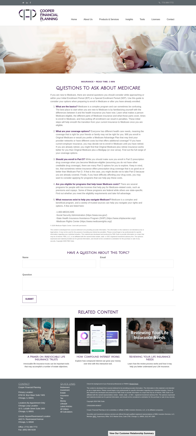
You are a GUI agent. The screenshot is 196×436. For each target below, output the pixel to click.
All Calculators (66, 412)
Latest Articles (66, 406)
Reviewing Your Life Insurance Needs (149, 358)
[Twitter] (23, 2)
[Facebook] (30, 2)
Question (27, 275)
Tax (61, 398)
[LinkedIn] (27, 2)
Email (103, 257)
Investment (65, 390)
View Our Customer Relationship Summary (131, 433)
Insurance (64, 395)
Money (63, 401)
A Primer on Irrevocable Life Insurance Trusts (46, 358)
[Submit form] (29, 299)
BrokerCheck (134, 384)
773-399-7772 (166, 2)
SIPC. (95, 416)
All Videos (64, 409)
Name (25, 257)
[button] (87, 15)
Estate (63, 393)
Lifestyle (63, 404)
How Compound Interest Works (98, 356)
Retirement (65, 387)
